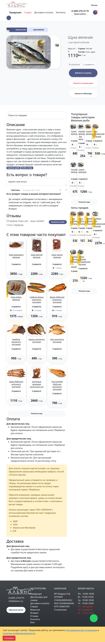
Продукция (36, 593)
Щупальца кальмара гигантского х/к (37, 384)
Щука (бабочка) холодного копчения (16, 384)
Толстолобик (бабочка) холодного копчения (57, 385)
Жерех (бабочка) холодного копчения (57, 299)
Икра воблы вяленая (16, 298)
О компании (60, 609)
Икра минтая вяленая (36, 255)
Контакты (61, 12)
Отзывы (34, 616)
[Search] (36, 115)
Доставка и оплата (43, 12)
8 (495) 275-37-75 (80, 11)
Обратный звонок (16, 610)
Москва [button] (94, 5)
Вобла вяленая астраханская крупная (84, 260)
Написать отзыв (57, 222)
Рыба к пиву (27, 168)
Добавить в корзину (83, 73)
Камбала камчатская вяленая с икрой (76, 261)
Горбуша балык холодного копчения (37, 299)
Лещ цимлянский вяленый (98, 134)
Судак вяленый (75, 132)
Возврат (34, 612)
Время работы (80, 14)
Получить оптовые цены (83, 83)
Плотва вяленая (74, 170)
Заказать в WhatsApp (83, 93)
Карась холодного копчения (37, 340)
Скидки (28, 12)
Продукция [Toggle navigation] (15, 12)
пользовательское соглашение (81, 630)
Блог (32, 622)
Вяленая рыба (21, 30)
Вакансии (35, 609)
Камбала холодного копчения (16, 342)
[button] (8, 18)
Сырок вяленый (82, 170)
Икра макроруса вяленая (16, 255)
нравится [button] (88, 64)
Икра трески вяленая (57, 255)
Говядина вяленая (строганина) (91, 221)
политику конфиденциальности (19, 633)
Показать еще (36, 413)
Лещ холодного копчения (57, 340)
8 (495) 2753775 (16, 597)
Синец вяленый (90, 132)
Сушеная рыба (14, 168)
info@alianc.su (16, 601)
